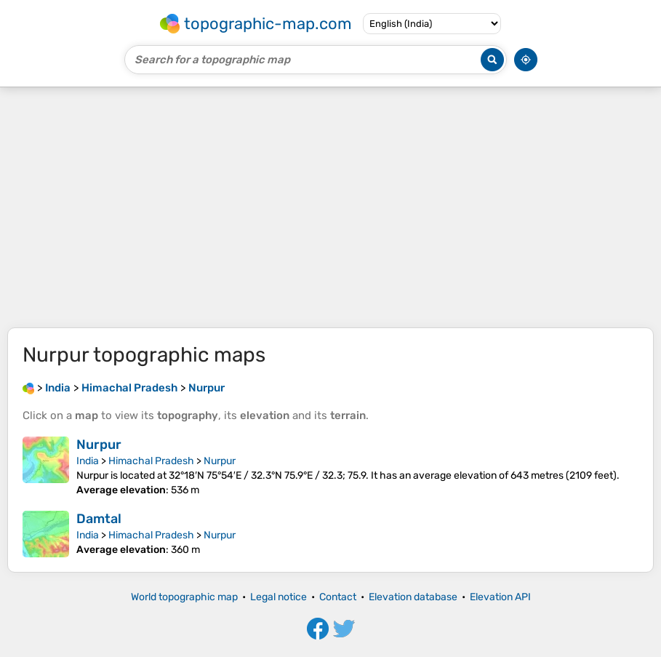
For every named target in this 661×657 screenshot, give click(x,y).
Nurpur (98, 445)
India (87, 461)
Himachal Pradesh (151, 461)
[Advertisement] (330, 207)
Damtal (98, 519)
